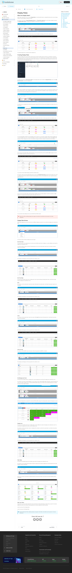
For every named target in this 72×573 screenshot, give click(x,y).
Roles (7, 545)
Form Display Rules (26, 507)
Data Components (5, 19)
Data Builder (8, 539)
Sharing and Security (42, 542)
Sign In (61, 2)
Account (3, 65)
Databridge (27, 540)
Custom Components (58, 544)
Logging (40, 544)
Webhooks (27, 544)
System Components (5, 17)
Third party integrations (29, 546)
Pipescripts (56, 539)
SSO (26, 542)
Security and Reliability (6, 62)
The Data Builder (5, 14)
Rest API (56, 540)
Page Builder (4, 16)
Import (40, 537)
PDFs (26, 547)
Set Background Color (66, 23)
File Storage (41, 540)
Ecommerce (27, 549)
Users (3, 60)
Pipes (26, 537)
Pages (7, 541)
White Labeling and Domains (44, 551)
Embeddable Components (43, 553)
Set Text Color (65, 17)
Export (40, 539)
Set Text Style (65, 18)
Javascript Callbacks (58, 537)
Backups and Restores (43, 546)
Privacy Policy (21, 568)
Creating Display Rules (66, 14)
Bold (63, 19)
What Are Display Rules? (66, 13)
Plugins (26, 539)
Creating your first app (10, 538)
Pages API (56, 542)
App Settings (4, 63)
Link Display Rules (26, 509)
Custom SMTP (27, 551)
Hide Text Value (65, 27)
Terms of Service (29, 568)
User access (8, 543)
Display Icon (65, 24)
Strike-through (65, 22)
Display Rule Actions (65, 15)
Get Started (67, 2)
